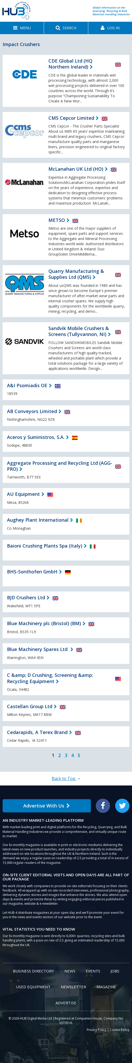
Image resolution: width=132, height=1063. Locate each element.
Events (93, 971)
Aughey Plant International (38, 520)
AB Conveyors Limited (32, 411)
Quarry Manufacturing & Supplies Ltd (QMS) (76, 274)
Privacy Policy (96, 1030)
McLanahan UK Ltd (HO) (75, 169)
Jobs (115, 971)
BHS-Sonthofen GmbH (32, 571)
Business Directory (33, 971)
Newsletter (73, 986)
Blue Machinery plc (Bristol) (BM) (44, 623)
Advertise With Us (46, 806)
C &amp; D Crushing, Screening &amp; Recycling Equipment (50, 678)
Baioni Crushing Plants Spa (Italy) (44, 546)
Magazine (106, 986)
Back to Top (66, 778)
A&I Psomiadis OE (27, 385)
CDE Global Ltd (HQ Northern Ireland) (70, 64)
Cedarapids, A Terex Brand (37, 732)
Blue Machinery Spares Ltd (38, 649)
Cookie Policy (119, 1030)
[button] (22, 28)
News (69, 971)
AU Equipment (23, 494)
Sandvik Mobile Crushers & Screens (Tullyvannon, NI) (78, 331)
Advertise (66, 1002)
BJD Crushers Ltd (26, 597)
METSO (56, 220)
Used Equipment (33, 986)
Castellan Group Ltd (29, 706)
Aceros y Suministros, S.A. (35, 437)
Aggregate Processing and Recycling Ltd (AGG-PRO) (59, 466)
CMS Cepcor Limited (71, 118)
